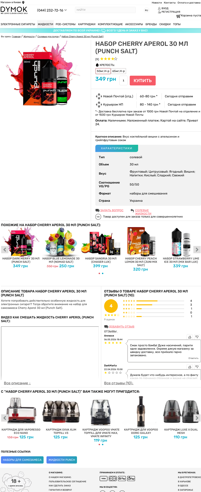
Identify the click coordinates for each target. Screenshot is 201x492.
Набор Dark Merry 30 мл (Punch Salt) (21, 245)
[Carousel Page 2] (102, 273)
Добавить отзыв (121, 326)
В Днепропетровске (189, 477)
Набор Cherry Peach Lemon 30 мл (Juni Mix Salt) (141, 247)
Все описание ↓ (17, 383)
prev (5, 250)
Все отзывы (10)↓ (118, 383)
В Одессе (183, 485)
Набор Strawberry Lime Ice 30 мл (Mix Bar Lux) (181, 245)
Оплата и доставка (189, 2)
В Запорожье (185, 490)
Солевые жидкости (143, 211)
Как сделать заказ (60, 485)
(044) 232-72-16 (50, 10)
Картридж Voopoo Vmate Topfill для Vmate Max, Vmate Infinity (101, 415)
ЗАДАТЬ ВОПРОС (111, 210)
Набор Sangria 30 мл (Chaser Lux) (101, 245)
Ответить (193, 358)
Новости (157, 2)
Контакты (170, 2)
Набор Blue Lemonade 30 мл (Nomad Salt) (61, 245)
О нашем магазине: (60, 477)
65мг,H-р (118, 71)
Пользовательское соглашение (67, 481)
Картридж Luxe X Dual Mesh (181, 414)
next (197, 250)
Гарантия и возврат (60, 490)
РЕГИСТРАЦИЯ (169, 11)
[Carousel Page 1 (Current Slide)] (99, 273)
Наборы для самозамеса (22, 460)
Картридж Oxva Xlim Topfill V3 (61, 414)
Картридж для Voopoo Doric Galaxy (141, 414)
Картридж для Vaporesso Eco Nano (21, 414)
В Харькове (184, 481)
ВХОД (163, 8)
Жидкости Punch (61, 460)
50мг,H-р (103, 71)
